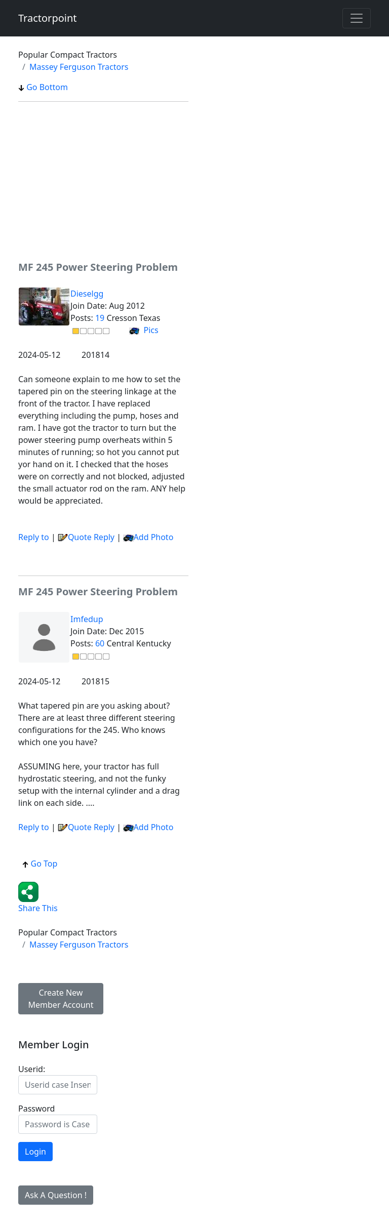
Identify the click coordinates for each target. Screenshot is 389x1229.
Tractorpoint (47, 18)
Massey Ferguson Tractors (79, 66)
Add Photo (154, 537)
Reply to (33, 537)
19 (99, 317)
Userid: (31, 1069)
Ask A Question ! (56, 1195)
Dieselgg (86, 293)
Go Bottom (43, 87)
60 (99, 643)
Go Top (39, 863)
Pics (143, 330)
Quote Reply (86, 537)
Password (36, 1108)
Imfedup (86, 619)
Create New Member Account (61, 998)
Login (35, 1151)
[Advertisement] (103, 181)
